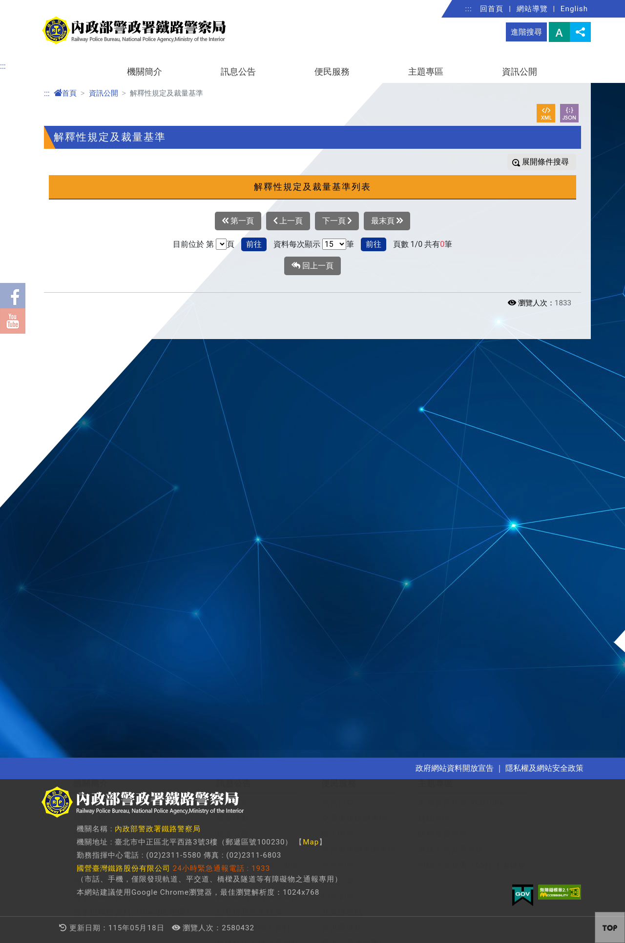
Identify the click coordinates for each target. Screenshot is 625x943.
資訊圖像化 (342, 517)
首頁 (65, 93)
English (574, 8)
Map (311, 842)
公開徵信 (89, 716)
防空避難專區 (443, 423)
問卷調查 (337, 485)
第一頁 (238, 221)
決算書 (85, 654)
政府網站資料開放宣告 (257, 485)
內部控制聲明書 (102, 732)
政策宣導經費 (98, 700)
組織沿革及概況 (102, 392)
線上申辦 (337, 423)
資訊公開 (519, 72)
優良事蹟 (233, 438)
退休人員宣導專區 (451, 438)
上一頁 (288, 221)
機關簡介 (144, 72)
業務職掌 (89, 454)
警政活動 (233, 407)
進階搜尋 (526, 32)
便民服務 (332, 72)
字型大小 (559, 32)
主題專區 (425, 72)
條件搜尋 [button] (552, 161)
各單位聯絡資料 (102, 485)
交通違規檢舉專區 (354, 407)
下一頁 (337, 221)
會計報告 (89, 669)
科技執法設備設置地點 (257, 532)
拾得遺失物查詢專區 (358, 438)
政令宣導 (233, 423)
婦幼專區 (434, 407)
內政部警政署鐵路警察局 (158, 828)
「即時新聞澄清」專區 (257, 454)
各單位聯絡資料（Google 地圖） (133, 501)
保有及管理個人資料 (253, 517)
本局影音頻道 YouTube (461, 392)
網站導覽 (532, 8)
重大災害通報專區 (354, 532)
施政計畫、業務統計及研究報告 (131, 622)
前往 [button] (254, 244)
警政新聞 (233, 392)
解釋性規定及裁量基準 (114, 591)
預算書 (85, 638)
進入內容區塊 (23, 5)
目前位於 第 (193, 244)
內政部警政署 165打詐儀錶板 (472, 454)
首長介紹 (89, 407)
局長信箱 (337, 392)
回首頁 (491, 8)
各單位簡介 (94, 470)
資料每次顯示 (296, 244)
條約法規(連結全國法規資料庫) (130, 576)
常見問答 (233, 470)
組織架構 (89, 438)
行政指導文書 (98, 607)
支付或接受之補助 (106, 685)
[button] (582, 350)
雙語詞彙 (337, 470)
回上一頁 (312, 266)
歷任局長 (89, 423)
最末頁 (387, 221)
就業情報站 (342, 501)
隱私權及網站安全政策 (544, 768)
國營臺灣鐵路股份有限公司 (123, 868)
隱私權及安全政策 (249, 501)
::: (468, 8)
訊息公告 (238, 72)
